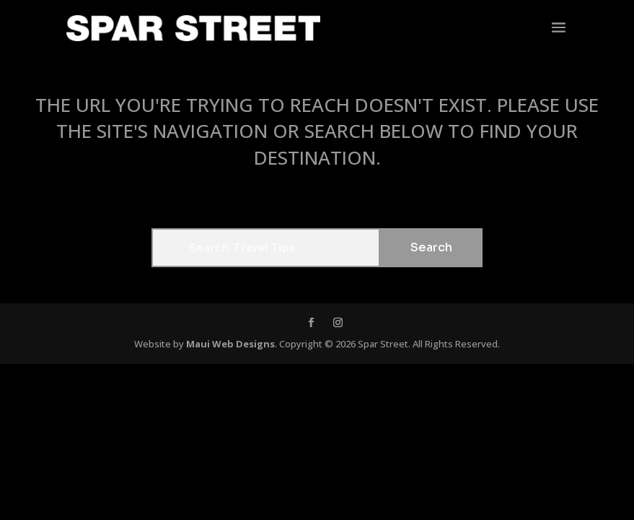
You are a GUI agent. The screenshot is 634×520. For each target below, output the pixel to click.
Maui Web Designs (230, 343)
